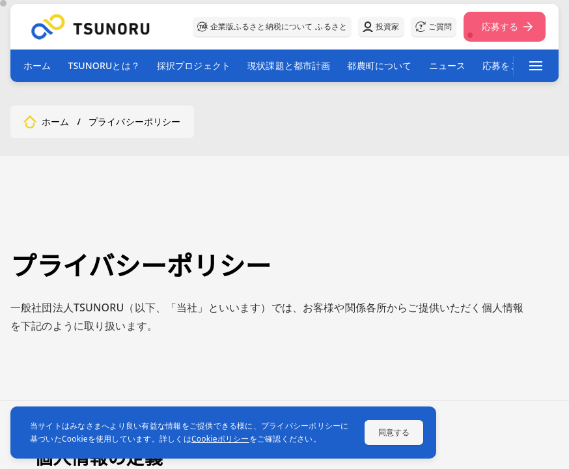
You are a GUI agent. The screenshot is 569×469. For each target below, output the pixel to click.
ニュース (447, 65)
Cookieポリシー (220, 438)
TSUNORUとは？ (103, 65)
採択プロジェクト (193, 65)
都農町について (379, 65)
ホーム (37, 65)
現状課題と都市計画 (288, 65)
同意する (394, 432)
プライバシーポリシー (135, 121)
